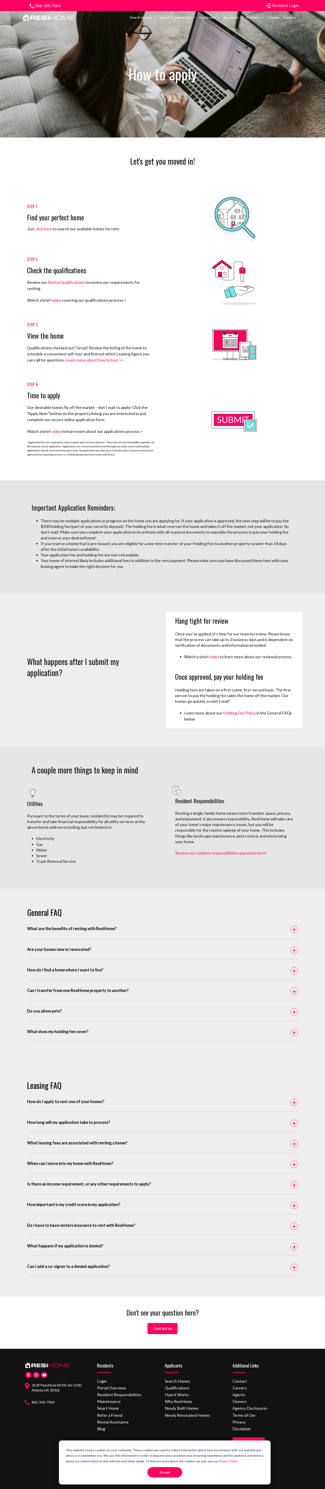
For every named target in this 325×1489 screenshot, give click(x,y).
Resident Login (285, 5)
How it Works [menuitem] (177, 1391)
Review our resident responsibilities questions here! (221, 852)
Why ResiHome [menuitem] (178, 1398)
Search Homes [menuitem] (141, 20)
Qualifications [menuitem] (177, 1384)
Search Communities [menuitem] (175, 20)
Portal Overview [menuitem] (111, 1384)
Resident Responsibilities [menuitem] (119, 1391)
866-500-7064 (44, 5)
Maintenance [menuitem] (109, 1398)
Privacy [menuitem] (239, 1418)
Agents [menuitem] (238, 1391)
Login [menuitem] (102, 1377)
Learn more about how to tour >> (95, 359)
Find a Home (248, 1439)
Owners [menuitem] (273, 20)
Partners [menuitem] (253, 20)
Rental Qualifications (66, 282)
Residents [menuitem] (231, 20)
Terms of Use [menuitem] (243, 1411)
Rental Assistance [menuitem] (113, 1418)
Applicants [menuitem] (207, 20)
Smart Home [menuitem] (108, 1405)
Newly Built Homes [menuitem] (182, 1405)
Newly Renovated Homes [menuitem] (187, 1411)
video (56, 300)
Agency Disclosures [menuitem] (249, 1405)
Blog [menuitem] (101, 1425)
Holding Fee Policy (239, 712)
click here (43, 228)
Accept (165, 1472)
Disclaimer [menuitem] (241, 1425)
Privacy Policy (228, 1461)
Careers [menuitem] (239, 1384)
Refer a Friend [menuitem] (109, 1411)
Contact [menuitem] (289, 20)
